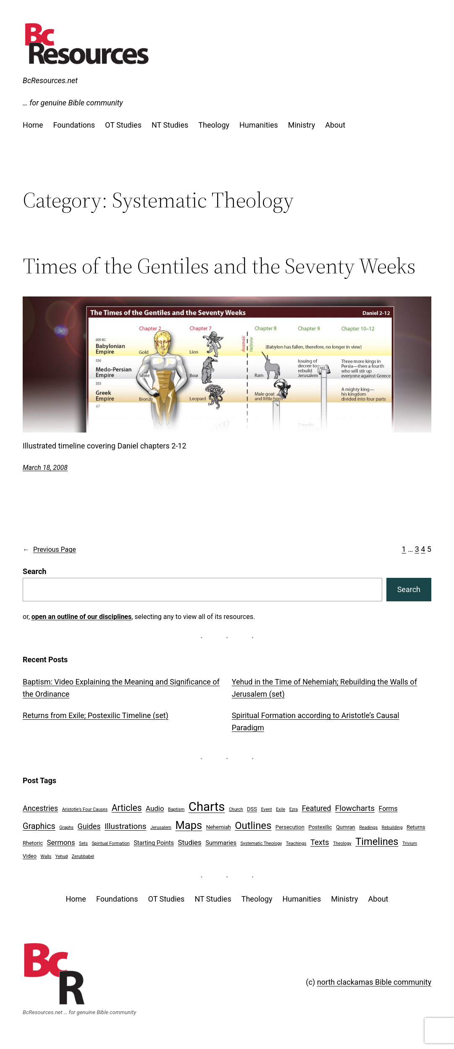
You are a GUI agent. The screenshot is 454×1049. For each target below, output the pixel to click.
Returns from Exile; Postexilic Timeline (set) (95, 715)
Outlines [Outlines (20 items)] (253, 825)
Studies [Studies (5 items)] (190, 842)
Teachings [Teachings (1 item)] (296, 843)
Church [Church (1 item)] (236, 809)
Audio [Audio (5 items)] (155, 808)
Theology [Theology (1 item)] (342, 843)
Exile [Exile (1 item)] (280, 809)
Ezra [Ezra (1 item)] (293, 809)
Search (34, 571)
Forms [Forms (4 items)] (388, 809)
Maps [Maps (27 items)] (188, 825)
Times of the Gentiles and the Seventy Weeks (219, 265)
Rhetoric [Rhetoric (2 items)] (33, 843)
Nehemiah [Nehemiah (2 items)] (218, 827)
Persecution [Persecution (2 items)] (290, 827)
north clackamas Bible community (374, 982)
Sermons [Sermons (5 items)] (61, 842)
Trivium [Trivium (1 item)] (409, 843)
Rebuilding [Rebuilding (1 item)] (392, 827)
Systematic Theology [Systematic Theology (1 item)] (261, 843)
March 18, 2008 (45, 468)
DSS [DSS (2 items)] (252, 809)
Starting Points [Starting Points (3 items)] (154, 843)
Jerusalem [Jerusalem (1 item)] (160, 827)
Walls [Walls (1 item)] (46, 856)
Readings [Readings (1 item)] (368, 827)
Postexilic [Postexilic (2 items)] (320, 827)
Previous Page (49, 549)
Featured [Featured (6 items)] (316, 808)
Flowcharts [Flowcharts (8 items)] (355, 808)
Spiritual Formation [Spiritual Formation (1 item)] (111, 843)
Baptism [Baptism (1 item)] (176, 809)
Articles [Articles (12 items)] (127, 807)
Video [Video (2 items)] (30, 856)
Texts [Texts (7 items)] (319, 842)
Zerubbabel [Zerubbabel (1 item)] (83, 856)
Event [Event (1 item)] (266, 809)
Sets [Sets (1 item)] (83, 843)
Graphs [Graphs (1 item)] (66, 827)
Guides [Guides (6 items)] (89, 826)
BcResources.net (50, 80)
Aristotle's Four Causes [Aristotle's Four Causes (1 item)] (85, 809)
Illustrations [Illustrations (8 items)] (126, 826)
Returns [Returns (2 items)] (416, 827)
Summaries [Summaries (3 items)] (220, 843)
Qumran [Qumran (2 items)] (345, 827)
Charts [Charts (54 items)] (207, 807)
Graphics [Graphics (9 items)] (39, 826)
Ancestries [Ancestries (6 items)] (40, 808)
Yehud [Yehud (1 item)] (61, 856)
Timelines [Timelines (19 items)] (376, 841)
